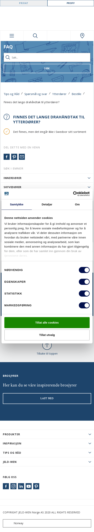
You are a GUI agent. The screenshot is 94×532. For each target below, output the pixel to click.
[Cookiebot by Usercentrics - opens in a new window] (73, 193)
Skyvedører (12, 187)
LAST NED (47, 398)
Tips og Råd (11, 94)
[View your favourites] (59, 35)
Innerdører (13, 178)
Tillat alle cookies (47, 322)
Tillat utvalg (47, 334)
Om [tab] (77, 204)
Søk (47, 68)
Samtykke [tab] (17, 204)
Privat (23, 3)
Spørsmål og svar (35, 94)
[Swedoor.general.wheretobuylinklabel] (82, 35)
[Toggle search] (35, 35)
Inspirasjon (12, 443)
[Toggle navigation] (12, 35)
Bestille (76, 94)
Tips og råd (12, 452)
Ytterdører (59, 94)
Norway (14, 523)
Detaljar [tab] (47, 204)
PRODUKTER (11, 434)
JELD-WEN (10, 462)
